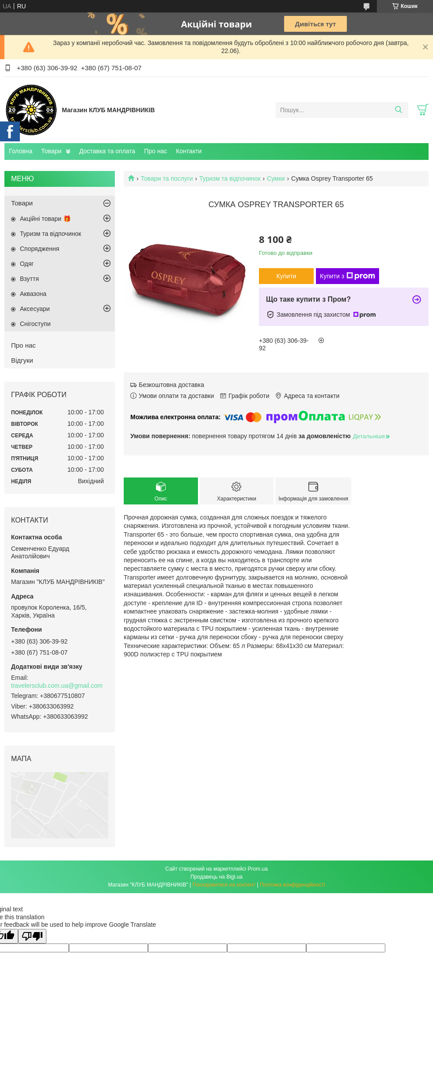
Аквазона (33, 293)
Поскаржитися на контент (224, 885)
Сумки (276, 178)
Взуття (29, 278)
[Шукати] (398, 110)
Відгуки (22, 360)
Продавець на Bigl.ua (216, 877)
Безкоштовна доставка (171, 384)
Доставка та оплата (107, 151)
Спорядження (39, 248)
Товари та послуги (167, 178)
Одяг (27, 263)
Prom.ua (258, 869)
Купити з (347, 276)
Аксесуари (35, 308)
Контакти (188, 151)
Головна (20, 151)
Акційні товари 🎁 (45, 218)
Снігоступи (35, 323)
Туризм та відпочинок (230, 178)
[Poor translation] (32, 936)
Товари (51, 151)
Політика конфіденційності (292, 885)
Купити (286, 276)
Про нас (155, 151)
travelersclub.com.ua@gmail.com (57, 685)
